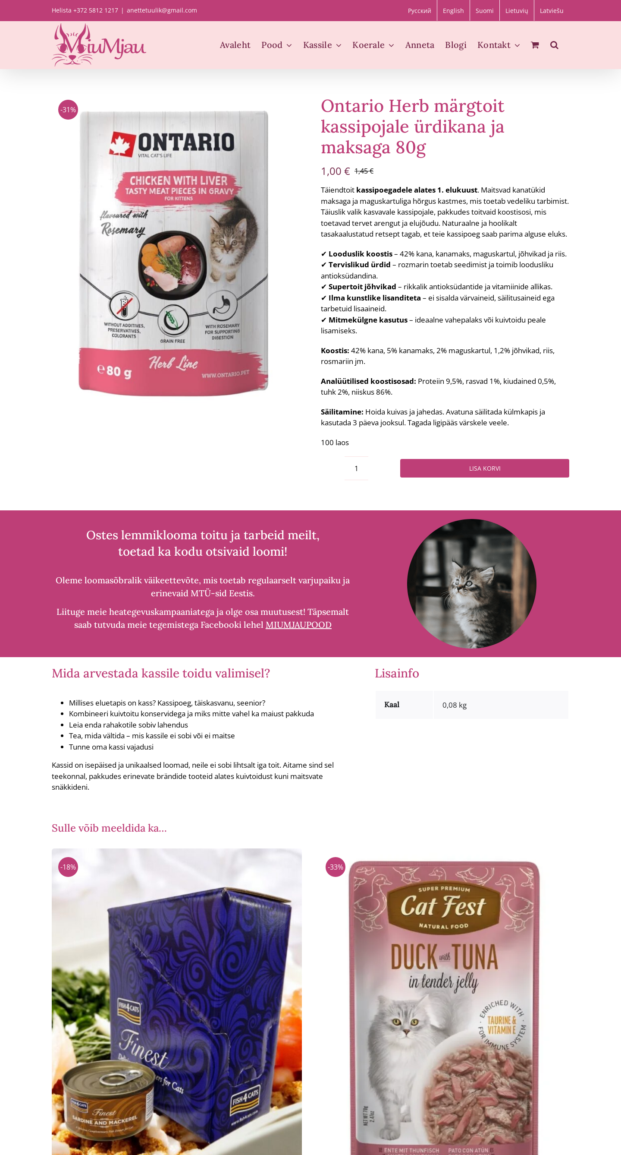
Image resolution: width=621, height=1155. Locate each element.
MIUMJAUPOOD (299, 624)
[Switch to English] (453, 10)
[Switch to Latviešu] (551, 10)
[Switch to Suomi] (484, 10)
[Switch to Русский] (419, 10)
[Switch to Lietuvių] (517, 10)
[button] (554, 45)
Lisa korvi (485, 468)
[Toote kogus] (356, 468)
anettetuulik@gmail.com (162, 10)
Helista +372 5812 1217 (85, 10)
